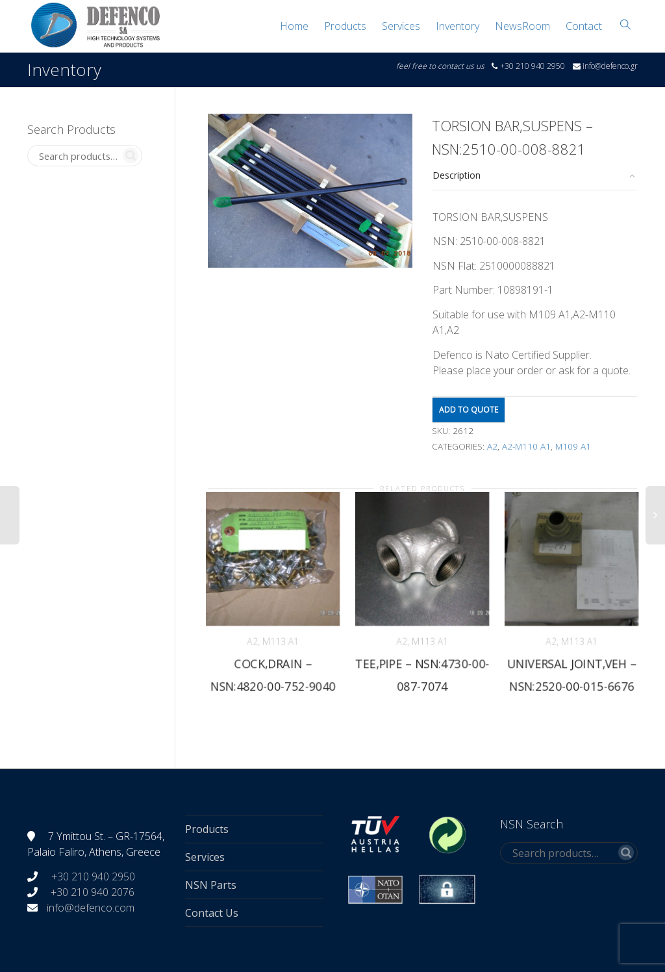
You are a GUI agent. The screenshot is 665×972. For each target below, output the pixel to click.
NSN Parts (210, 885)
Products (345, 26)
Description (457, 175)
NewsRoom (522, 26)
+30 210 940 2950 (92, 876)
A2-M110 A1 (526, 446)
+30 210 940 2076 (92, 892)
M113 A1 (280, 641)
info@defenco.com (90, 908)
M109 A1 (573, 446)
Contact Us (211, 913)
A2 (492, 446)
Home (294, 26)
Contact (584, 26)
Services (401, 26)
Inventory (457, 26)
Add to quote (468, 409)
